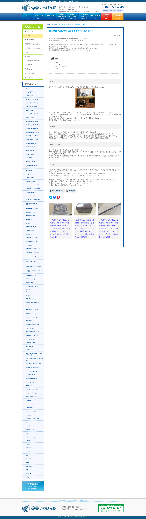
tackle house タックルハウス (33, 363)
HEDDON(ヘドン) (30, 215)
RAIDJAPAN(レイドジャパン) (33, 324)
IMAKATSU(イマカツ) (31, 226)
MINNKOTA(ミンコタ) (31, 282)
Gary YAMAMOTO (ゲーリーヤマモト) (34, 204)
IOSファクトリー (30, 230)
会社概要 (106, 10)
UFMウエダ (29, 385)
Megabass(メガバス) (31, 275)
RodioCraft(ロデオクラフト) (33, 331)
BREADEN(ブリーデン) (32, 121)
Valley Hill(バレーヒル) (31, 393)
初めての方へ (29, 31)
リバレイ (28, 451)
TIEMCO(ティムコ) (30, 374)
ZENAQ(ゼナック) (30, 407)
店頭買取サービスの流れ (32, 44)
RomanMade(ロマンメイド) (33, 335)
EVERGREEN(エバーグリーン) (33, 185)
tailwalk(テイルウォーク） (32, 367)
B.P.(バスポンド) (30, 117)
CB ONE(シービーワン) (32, 135)
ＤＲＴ (27, 88)
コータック (28, 422)
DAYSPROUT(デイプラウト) (33, 154)
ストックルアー (30, 429)
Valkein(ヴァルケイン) (31, 389)
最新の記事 (71, 191)
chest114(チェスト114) (32, 139)
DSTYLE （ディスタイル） (32, 99)
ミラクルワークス (30, 448)
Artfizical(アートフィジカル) (33, 113)
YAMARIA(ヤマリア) (31, 400)
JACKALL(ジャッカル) (31, 237)
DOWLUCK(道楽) (30, 161)
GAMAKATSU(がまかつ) (32, 196)
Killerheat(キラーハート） (32, 252)
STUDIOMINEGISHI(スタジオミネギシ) (34, 359)
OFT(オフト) (29, 306)
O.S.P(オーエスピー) (31, 313)
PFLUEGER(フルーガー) (32, 317)
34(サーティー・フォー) (32, 103)
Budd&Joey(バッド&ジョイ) (33, 124)
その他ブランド (30, 477)
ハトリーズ (28, 440)
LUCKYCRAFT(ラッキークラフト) (34, 262)
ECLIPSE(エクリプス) (31, 177)
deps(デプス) (29, 157)
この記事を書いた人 (58, 191)
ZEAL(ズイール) (30, 404)
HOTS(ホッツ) (29, 223)
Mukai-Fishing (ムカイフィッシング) (34, 290)
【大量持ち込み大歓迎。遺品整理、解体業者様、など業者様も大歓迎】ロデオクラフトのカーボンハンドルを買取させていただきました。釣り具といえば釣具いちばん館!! (60, 228)
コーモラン (28, 426)
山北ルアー (28, 473)
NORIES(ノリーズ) (30, 295)
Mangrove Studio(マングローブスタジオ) (34, 270)
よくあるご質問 (29, 73)
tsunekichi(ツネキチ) (31, 378)
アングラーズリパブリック (32, 418)
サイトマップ (83, 500)
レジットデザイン (30, 455)
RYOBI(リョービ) (30, 339)
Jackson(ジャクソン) (31, 241)
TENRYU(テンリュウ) (31, 371)
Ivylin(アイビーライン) (31, 234)
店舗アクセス (29, 69)
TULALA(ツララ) (30, 382)
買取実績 (27, 56)
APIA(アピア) (29, 110)
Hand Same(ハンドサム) (32, 208)
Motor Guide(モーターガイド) (33, 286)
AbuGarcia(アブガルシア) (32, 106)
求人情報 (27, 35)
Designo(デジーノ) (30, 92)
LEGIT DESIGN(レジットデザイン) (34, 256)
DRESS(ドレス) (30, 170)
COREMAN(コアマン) (31, 143)
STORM (28, 350)
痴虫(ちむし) (29, 466)
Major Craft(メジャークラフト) (33, 266)
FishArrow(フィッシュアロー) (33, 192)
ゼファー (28, 433)
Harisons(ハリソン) (31, 212)
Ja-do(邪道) (29, 245)
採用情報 (112, 10)
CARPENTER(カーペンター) (33, 132)
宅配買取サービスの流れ (32, 48)
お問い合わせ (119, 10)
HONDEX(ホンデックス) (32, 219)
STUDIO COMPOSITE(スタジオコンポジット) (34, 354)
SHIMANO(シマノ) (30, 342)
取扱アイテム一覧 (30, 52)
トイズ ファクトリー (31, 437)
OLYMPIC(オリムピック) (32, 309)
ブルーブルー (29, 95)
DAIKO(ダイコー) (30, 146)
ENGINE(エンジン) (30, 181)
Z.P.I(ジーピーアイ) (30, 411)
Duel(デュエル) (29, 174)
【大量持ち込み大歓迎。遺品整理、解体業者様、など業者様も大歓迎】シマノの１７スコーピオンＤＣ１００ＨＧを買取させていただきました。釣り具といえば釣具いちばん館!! (84, 228)
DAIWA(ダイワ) (30, 150)
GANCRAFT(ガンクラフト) (33, 199)
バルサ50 (28, 444)
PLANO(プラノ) (30, 320)
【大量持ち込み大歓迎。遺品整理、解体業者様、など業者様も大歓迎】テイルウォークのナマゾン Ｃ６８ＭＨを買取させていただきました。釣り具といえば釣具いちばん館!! (109, 228)
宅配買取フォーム (30, 65)
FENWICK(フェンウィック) (33, 188)
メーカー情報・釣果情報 (32, 60)
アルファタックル (30, 415)
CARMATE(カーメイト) (32, 128)
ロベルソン (28, 459)
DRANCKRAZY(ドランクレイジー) (34, 166)
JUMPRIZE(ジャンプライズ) (33, 248)
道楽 (27, 469)
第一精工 (28, 462)
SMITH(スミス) (29, 346)
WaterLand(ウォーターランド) (33, 396)
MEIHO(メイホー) (30, 279)
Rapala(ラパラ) (30, 328)
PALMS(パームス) (30, 298)
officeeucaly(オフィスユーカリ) (34, 302)
